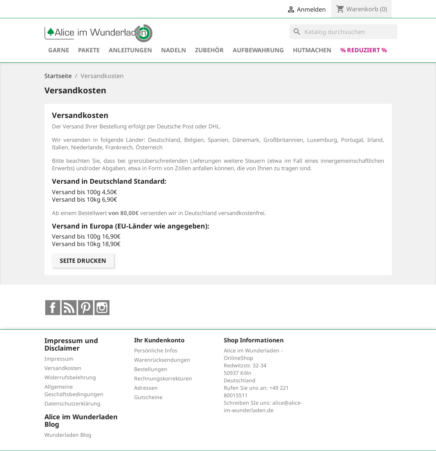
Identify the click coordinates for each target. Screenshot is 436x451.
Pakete (89, 50)
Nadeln (173, 50)
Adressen (146, 387)
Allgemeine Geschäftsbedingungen (73, 390)
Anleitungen (130, 50)
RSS (69, 307)
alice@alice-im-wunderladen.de (263, 406)
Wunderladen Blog (68, 434)
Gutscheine (148, 397)
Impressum (58, 358)
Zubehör (209, 50)
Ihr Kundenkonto (159, 340)
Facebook (52, 307)
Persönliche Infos (155, 350)
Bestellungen (150, 369)
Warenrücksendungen (162, 359)
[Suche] (344, 31)
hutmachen (312, 50)
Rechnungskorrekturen (163, 378)
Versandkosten (62, 367)
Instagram (102, 307)
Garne (58, 50)
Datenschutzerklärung (72, 403)
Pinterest (85, 307)
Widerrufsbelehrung (70, 377)
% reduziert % (363, 50)
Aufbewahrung (258, 50)
